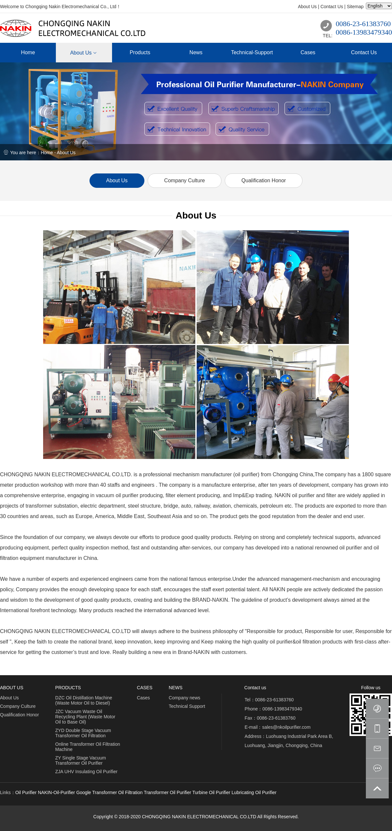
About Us (307, 6)
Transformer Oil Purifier (167, 792)
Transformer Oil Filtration (117, 792)
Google (83, 792)
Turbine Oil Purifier (211, 792)
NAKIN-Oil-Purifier (56, 792)
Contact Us (331, 6)
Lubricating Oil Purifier (254, 792)
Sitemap (355, 6)
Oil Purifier (26, 792)
